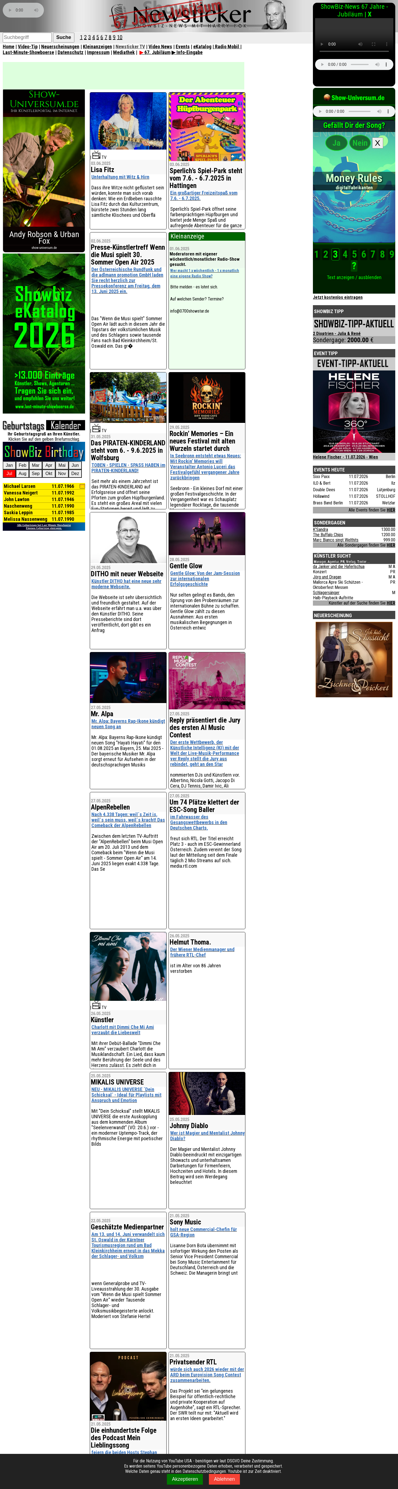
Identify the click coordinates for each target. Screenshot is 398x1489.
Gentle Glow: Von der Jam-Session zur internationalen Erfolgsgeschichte (205, 578)
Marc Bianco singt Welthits (335, 540)
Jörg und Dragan (327, 577)
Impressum (98, 52)
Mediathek (124, 52)
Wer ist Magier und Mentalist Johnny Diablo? (207, 1135)
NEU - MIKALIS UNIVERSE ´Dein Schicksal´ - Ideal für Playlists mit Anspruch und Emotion (126, 1094)
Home (8, 46)
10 (119, 37)
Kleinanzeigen (97, 46)
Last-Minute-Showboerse (28, 52)
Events (183, 46)
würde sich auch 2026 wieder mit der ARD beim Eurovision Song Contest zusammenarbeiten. (207, 1374)
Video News (160, 46)
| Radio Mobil (226, 46)
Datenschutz (70, 52)
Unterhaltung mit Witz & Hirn (120, 177)
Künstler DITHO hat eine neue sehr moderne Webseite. (126, 583)
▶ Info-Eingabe (187, 52)
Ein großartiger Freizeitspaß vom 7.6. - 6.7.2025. (203, 195)
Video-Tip (28, 46)
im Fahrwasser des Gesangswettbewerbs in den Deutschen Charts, (198, 822)
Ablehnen (224, 1479)
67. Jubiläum (154, 52)
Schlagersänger (326, 592)
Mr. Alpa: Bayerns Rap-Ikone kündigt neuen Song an (128, 723)
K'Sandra (320, 529)
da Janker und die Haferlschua (339, 566)
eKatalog (202, 46)
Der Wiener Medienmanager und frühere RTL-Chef (202, 952)
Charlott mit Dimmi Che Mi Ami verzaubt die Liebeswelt (122, 1029)
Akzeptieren (185, 1479)
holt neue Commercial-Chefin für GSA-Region (203, 1232)
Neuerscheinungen (60, 46)
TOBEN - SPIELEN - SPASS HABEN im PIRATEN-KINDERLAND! (128, 467)
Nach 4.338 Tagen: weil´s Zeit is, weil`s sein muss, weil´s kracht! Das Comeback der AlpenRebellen (128, 819)
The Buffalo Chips (328, 534)
